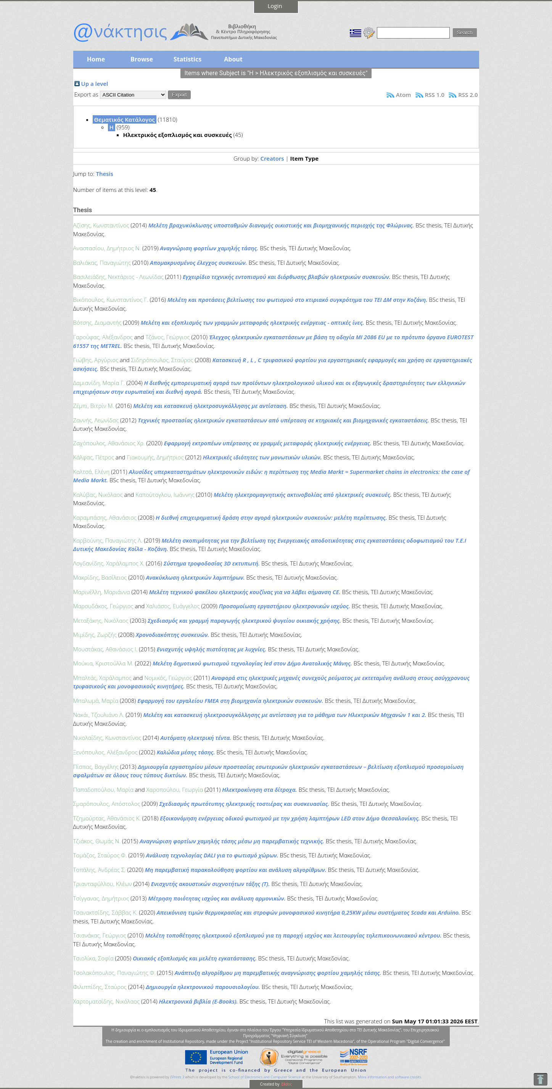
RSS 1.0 (434, 94)
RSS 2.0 (468, 94)
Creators (272, 158)
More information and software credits (389, 1077)
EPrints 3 (177, 1077)
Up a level (94, 83)
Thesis (104, 173)
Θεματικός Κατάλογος (124, 119)
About (233, 59)
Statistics (187, 59)
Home (96, 59)
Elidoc (286, 1084)
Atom (403, 94)
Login (275, 6)
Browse (141, 59)
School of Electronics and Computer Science (265, 1077)
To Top (540, 1079)
